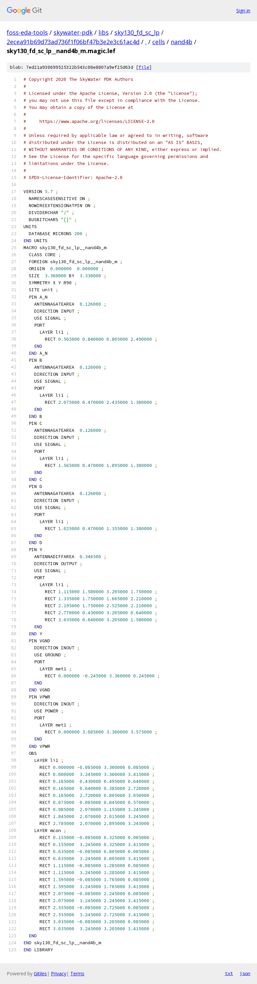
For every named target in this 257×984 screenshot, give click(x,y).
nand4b (181, 42)
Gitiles (40, 973)
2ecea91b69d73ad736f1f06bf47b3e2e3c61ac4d (73, 42)
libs (103, 32)
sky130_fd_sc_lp (137, 32)
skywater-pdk (73, 32)
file (144, 67)
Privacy (58, 973)
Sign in (243, 10)
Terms (77, 973)
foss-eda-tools (27, 32)
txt (229, 973)
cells (158, 42)
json (245, 973)
